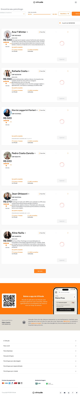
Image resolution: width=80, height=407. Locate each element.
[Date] (69, 23)
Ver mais (40, 271)
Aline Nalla (18, 233)
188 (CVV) (66, 321)
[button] (76, 2)
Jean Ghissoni (20, 194)
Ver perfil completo (17, 47)
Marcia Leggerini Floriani (24, 110)
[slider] (33, 14)
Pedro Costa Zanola (23, 153)
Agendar (62, 59)
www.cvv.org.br (36, 323)
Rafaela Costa (20, 71)
